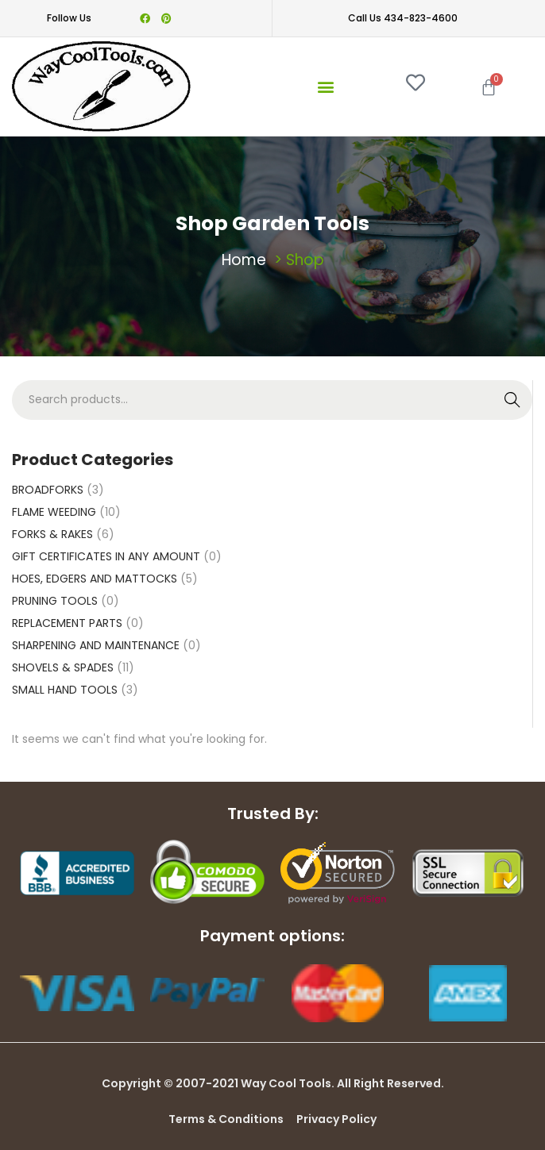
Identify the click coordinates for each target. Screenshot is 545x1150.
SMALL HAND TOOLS (65, 690)
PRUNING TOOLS (55, 601)
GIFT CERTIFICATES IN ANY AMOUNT (106, 556)
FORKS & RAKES (52, 534)
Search (512, 400)
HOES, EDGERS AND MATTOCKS (94, 579)
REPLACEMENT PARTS (67, 623)
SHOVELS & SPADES (63, 667)
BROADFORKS (47, 490)
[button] (325, 86)
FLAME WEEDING (54, 512)
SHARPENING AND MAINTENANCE (96, 645)
